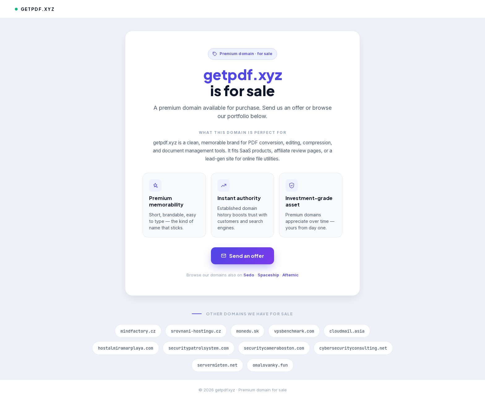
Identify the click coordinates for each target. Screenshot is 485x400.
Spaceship (268, 274)
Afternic (290, 274)
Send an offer (242, 256)
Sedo (248, 274)
